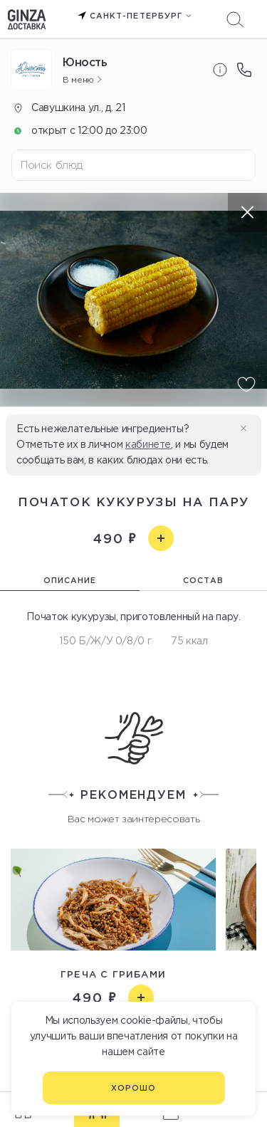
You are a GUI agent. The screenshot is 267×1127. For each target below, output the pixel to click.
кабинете (148, 444)
